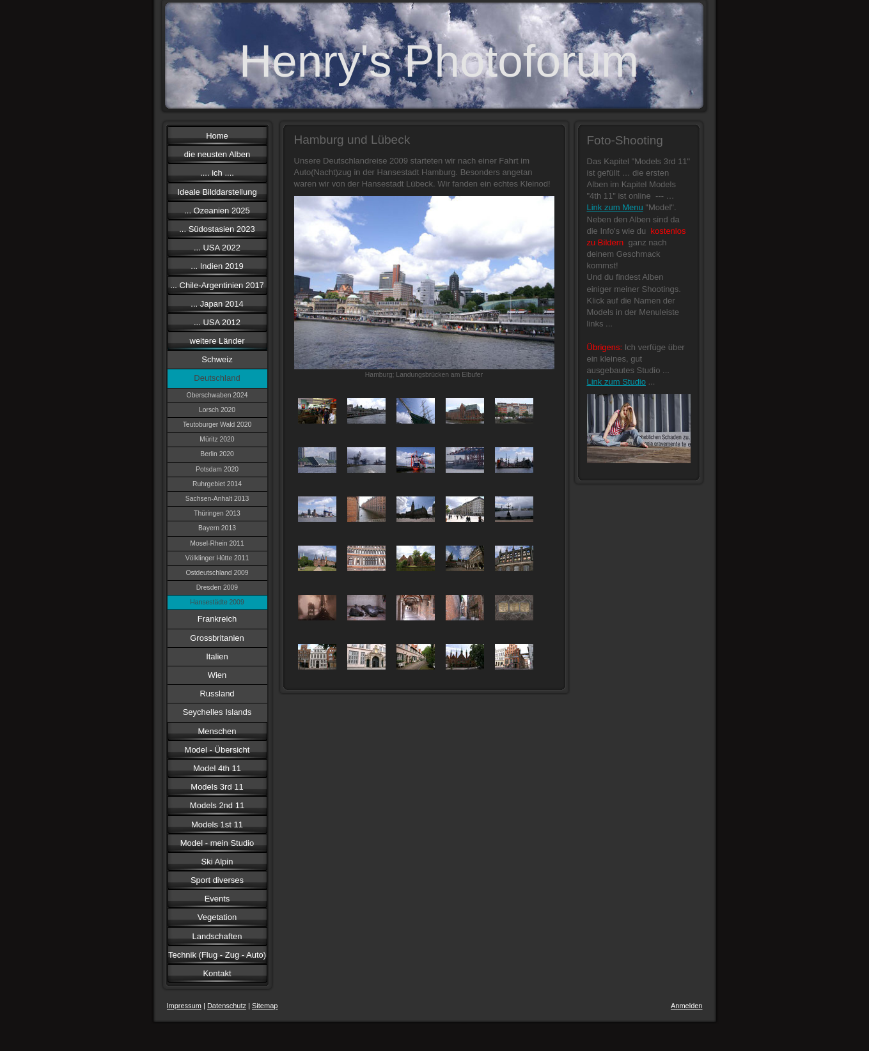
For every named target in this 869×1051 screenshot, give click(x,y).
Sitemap (265, 1005)
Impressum (184, 1005)
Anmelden (687, 1005)
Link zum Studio (616, 382)
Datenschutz (226, 1005)
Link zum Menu (615, 207)
